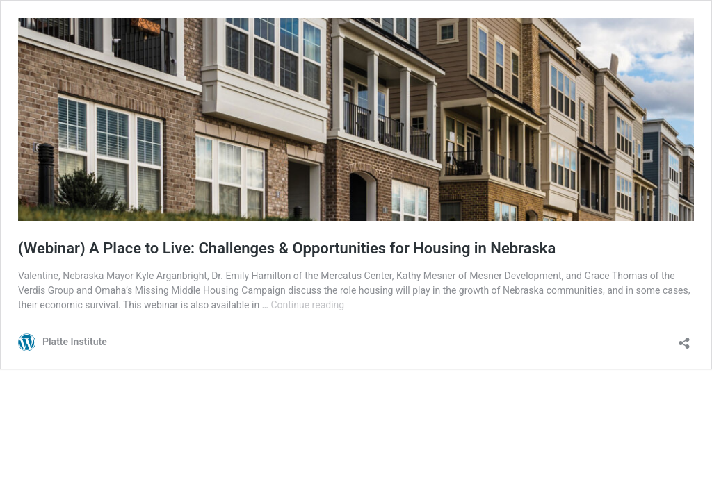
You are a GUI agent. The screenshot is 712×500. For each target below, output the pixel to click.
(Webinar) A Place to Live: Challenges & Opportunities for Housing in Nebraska (287, 248)
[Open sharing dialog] (684, 338)
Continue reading (307, 304)
